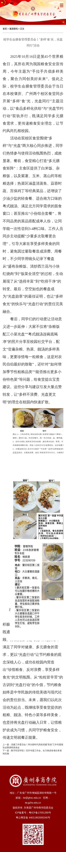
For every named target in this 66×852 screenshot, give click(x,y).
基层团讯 (13, 29)
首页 (5, 29)
